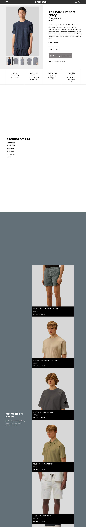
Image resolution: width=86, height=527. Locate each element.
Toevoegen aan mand (61, 56)
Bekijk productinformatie (57, 61)
